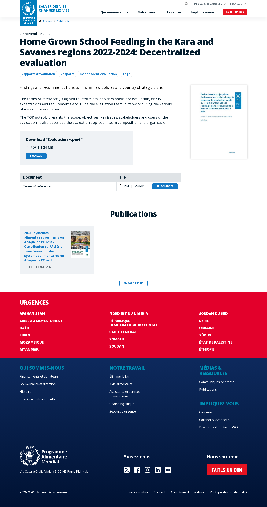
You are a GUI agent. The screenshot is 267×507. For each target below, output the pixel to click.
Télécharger (165, 186)
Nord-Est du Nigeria (128, 313)
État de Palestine (215, 342)
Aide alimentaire (120, 384)
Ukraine (206, 328)
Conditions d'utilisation (187, 492)
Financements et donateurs (39, 376)
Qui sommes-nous (114, 12)
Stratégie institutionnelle (37, 399)
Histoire (25, 392)
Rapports (67, 74)
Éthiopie (206, 349)
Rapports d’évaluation (38, 74)
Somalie (116, 339)
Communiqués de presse (216, 382)
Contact (159, 492)
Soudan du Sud (213, 313)
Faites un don (235, 12)
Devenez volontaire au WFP (218, 427)
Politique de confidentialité (228, 492)
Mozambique (32, 342)
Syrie (204, 320)
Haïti (24, 328)
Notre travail (147, 12)
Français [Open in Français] (36, 155)
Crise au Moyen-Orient (41, 320)
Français (236, 4)
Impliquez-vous (202, 12)
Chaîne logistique (121, 404)
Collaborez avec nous (214, 420)
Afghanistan (32, 313)
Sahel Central (123, 332)
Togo (126, 74)
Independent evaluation (98, 74)
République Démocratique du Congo (133, 322)
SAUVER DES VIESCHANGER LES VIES (54, 8)
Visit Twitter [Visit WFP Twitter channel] (127, 470)
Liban (25, 335)
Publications (65, 21)
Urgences (174, 12)
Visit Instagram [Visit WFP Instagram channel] (147, 470)
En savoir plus (133, 283)
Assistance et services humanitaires (124, 394)
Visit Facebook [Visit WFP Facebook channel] (137, 470)
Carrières (206, 412)
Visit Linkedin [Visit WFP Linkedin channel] (158, 470)
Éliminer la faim (120, 376)
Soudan (116, 346)
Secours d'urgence (122, 411)
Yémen (205, 335)
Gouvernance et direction (38, 384)
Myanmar (29, 349)
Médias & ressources (208, 4)
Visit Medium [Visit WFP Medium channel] (168, 470)
